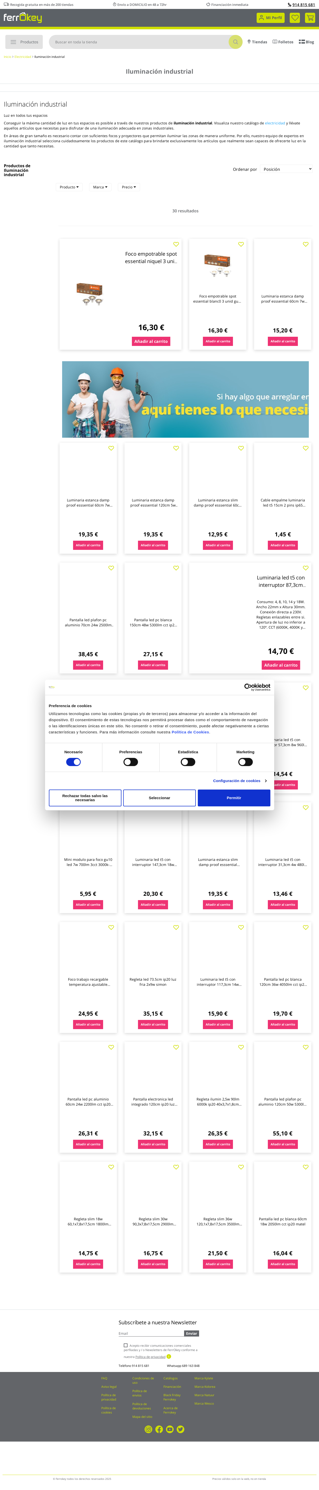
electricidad (275, 123)
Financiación (172, 1386)
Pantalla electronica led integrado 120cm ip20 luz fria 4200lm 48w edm (153, 1104)
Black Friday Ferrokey (172, 1397)
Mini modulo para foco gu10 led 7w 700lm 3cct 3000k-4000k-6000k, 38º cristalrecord (88, 867)
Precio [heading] (129, 187)
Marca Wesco (204, 1403)
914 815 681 (301, 4)
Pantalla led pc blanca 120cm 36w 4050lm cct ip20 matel (282, 984)
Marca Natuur (204, 1395)
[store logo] (23, 17)
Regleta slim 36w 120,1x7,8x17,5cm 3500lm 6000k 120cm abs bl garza (218, 1224)
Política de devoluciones (141, 1406)
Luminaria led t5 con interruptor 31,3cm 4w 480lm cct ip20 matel (283, 864)
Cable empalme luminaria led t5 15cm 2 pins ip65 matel (283, 505)
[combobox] (146, 42)
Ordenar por (245, 169)
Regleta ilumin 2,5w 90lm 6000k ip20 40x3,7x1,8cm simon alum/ (218, 1104)
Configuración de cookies (236, 783)
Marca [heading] (100, 187)
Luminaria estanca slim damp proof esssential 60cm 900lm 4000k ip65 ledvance (218, 505)
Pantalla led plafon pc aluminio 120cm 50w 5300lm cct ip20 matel (282, 1104)
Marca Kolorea (205, 1386)
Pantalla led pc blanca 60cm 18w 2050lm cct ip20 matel (283, 1221)
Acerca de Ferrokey (170, 1410)
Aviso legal (109, 1386)
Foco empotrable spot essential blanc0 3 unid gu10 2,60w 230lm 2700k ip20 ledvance (217, 304)
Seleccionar (158, 798)
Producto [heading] (69, 187)
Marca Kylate (204, 1378)
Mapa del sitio (142, 1417)
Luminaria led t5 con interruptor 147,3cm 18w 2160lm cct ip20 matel (153, 864)
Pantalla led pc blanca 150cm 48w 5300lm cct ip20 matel (153, 624)
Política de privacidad (108, 1397)
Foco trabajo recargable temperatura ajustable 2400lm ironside (88, 984)
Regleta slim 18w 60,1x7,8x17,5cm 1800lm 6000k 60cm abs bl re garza (88, 1224)
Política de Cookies (190, 734)
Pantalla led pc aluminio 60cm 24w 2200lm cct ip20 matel (88, 1104)
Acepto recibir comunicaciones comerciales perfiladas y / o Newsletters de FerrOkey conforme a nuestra (161, 1351)
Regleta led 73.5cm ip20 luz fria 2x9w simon (153, 982)
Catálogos (170, 1378)
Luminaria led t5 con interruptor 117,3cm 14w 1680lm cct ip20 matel (218, 984)
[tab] (69, 187)
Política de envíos (139, 1393)
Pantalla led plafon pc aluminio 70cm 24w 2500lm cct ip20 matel (88, 624)
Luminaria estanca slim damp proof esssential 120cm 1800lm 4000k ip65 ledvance (218, 867)
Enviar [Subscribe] (191, 1333)
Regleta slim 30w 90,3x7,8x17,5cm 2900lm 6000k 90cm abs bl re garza (153, 1224)
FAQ (104, 1378)
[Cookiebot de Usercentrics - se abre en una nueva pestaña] (248, 689)
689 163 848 (191, 1366)
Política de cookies (108, 1410)
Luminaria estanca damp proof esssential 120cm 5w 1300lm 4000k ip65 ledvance (153, 505)
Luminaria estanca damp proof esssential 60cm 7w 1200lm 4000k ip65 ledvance (88, 505)
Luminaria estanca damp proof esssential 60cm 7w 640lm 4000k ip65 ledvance (283, 301)
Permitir (234, 798)
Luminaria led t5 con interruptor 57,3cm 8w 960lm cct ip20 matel (283, 744)
